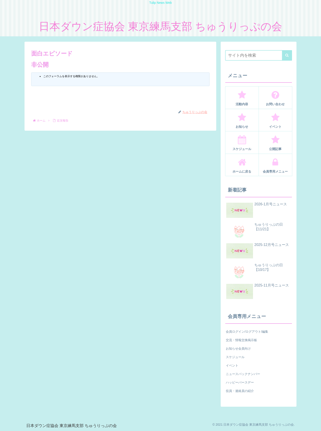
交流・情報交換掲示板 (241, 340)
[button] (287, 55)
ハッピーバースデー (240, 382)
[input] (258, 55)
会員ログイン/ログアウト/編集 (247, 331)
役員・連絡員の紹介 (240, 391)
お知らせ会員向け (238, 348)
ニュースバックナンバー (243, 374)
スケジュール (235, 357)
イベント (232, 365)
